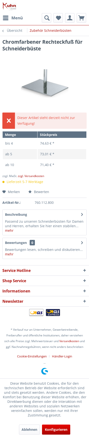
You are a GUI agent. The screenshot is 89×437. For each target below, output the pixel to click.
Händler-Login (62, 356)
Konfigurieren (56, 429)
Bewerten (38, 191)
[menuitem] (12, 18)
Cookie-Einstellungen (32, 356)
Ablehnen (29, 429)
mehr (9, 230)
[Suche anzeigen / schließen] (46, 18)
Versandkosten (69, 341)
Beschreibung (16, 214)
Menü (13, 17)
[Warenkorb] (81, 18)
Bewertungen (16, 242)
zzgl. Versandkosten (31, 176)
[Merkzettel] (58, 18)
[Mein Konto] (70, 18)
